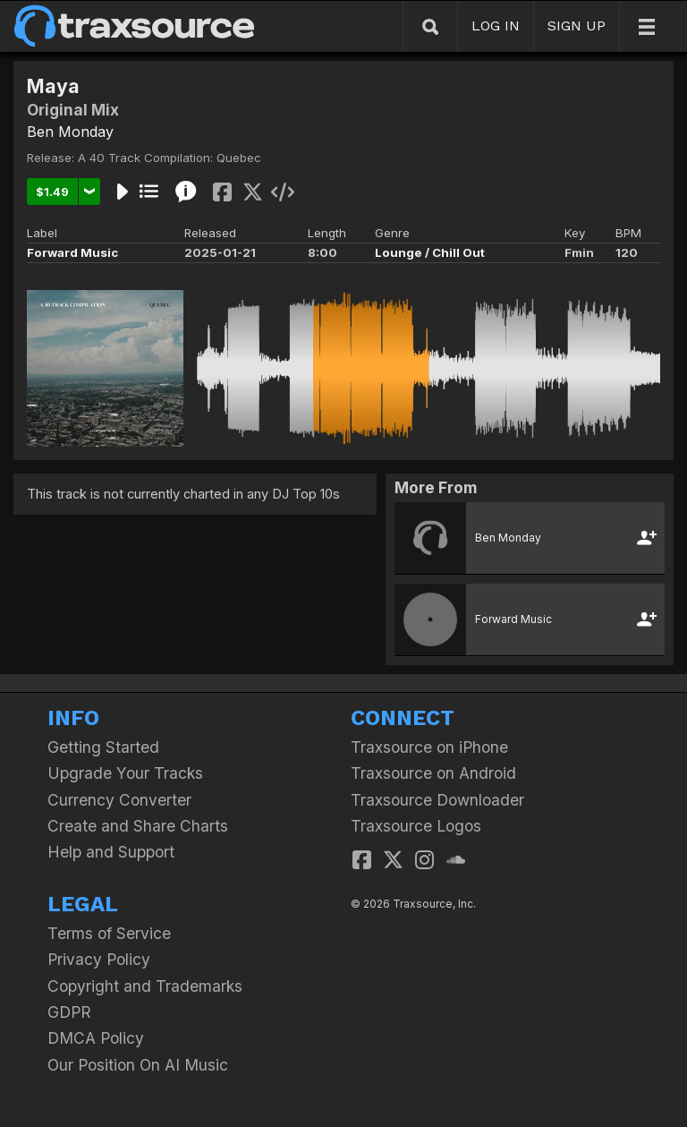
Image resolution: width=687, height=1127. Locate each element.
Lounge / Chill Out (430, 252)
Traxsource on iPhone (429, 747)
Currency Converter (119, 799)
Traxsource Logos (416, 825)
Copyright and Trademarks (144, 986)
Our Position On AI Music (137, 1064)
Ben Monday (70, 132)
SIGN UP (576, 25)
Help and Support (110, 851)
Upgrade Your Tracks (125, 773)
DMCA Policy (95, 1038)
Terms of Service (109, 933)
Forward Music (72, 252)
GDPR (69, 1012)
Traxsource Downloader (437, 799)
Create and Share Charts (137, 825)
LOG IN (495, 25)
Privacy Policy (98, 959)
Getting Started (103, 747)
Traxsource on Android (433, 773)
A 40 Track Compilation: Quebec (169, 157)
